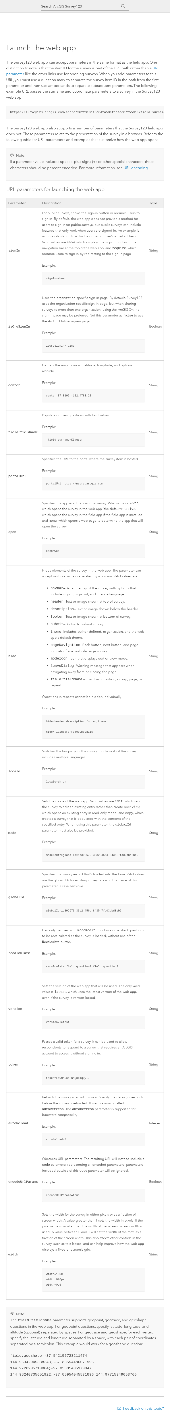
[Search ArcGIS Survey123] (81, 6)
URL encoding (136, 167)
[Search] (123, 6)
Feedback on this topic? (143, 1412)
